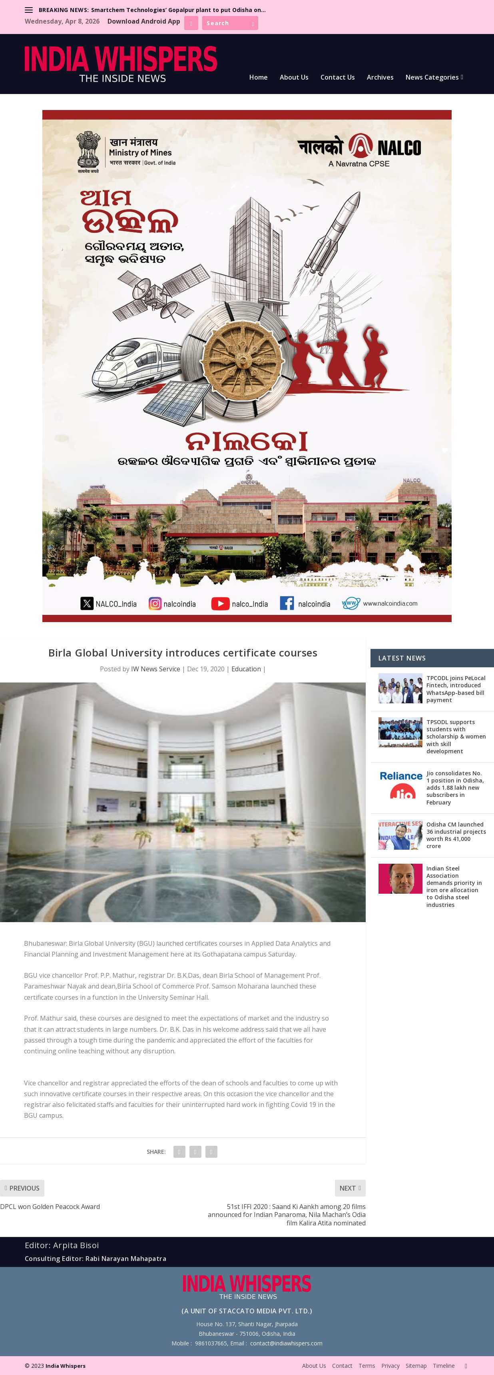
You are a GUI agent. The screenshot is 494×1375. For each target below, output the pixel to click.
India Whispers (66, 1365)
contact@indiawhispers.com (286, 1343)
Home (258, 78)
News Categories (432, 78)
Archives (380, 78)
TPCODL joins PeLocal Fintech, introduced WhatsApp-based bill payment (456, 689)
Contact (342, 1365)
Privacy (390, 1365)
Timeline (444, 1365)
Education (246, 668)
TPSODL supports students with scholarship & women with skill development (456, 736)
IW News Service (155, 668)
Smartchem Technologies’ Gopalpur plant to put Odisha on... (178, 10)
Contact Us (338, 78)
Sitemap (416, 1365)
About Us (294, 78)
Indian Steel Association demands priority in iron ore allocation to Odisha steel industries (454, 887)
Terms (367, 1365)
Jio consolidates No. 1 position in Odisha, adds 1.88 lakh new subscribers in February (455, 787)
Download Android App (144, 21)
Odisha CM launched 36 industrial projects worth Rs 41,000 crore (456, 835)
